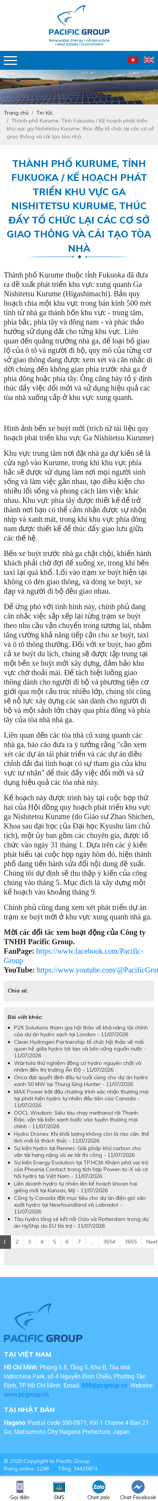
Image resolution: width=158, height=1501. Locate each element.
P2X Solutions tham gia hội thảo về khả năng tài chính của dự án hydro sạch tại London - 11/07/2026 (81, 1031)
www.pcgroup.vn (27, 1394)
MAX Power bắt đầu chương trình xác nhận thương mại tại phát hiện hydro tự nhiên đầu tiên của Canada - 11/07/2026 (81, 1098)
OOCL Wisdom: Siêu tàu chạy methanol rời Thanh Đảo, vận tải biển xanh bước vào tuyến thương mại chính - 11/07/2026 (76, 1119)
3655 (131, 1241)
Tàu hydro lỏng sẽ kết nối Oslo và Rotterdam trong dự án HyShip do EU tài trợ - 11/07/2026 (81, 1222)
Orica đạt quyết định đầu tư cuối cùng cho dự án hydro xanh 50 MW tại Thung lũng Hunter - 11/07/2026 (81, 1080)
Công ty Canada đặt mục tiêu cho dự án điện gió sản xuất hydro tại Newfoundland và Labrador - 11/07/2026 (80, 1205)
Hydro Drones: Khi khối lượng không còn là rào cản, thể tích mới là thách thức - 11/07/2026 (81, 1137)
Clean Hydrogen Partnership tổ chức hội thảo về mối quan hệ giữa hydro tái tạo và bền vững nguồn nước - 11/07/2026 (80, 1048)
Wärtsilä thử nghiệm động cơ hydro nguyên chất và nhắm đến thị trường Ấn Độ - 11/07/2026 (77, 1066)
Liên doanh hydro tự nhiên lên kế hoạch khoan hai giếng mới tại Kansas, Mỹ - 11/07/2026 (75, 1187)
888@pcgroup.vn (104, 1385)
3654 (109, 1241)
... (92, 1241)
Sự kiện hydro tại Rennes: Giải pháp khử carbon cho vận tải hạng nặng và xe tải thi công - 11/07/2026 (77, 1151)
